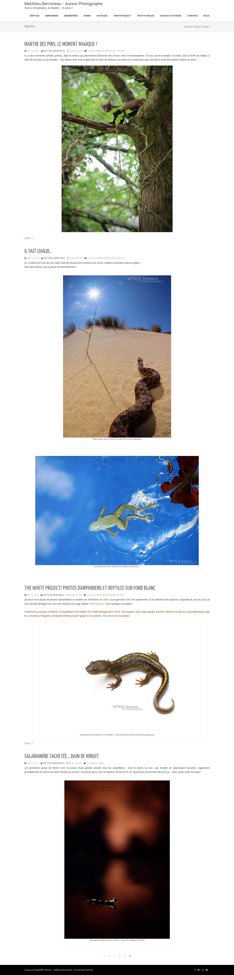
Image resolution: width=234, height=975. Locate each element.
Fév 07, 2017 (33, 763)
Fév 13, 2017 (33, 595)
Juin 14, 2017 (33, 50)
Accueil (188, 26)
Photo (197, 26)
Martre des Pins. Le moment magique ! (60, 44)
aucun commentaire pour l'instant (106, 50)
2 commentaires (95, 763)
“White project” (97, 603)
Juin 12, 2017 (33, 258)
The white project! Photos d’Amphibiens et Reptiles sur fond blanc (89, 588)
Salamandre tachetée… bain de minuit (61, 756)
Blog (72, 50)
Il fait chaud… (38, 251)
